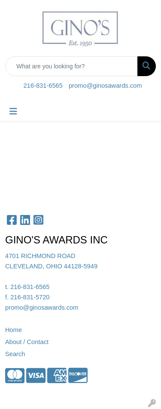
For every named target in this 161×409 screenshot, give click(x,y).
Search (15, 354)
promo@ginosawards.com (105, 85)
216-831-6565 (43, 85)
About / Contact (27, 341)
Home (13, 329)
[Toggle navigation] (13, 111)
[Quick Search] (71, 66)
